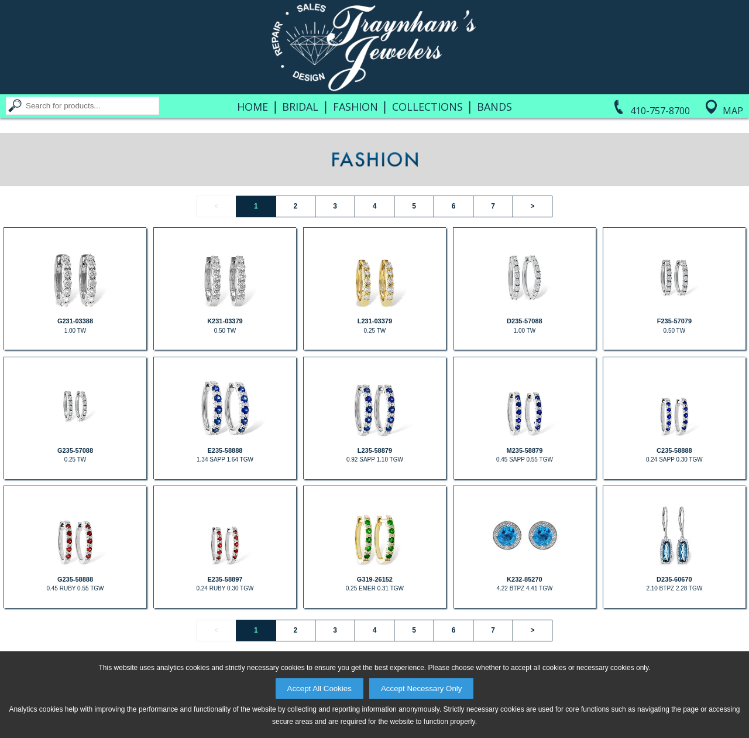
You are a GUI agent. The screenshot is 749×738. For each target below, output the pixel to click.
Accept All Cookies (319, 688)
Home (252, 106)
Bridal (300, 106)
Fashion (355, 106)
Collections (427, 106)
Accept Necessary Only (421, 688)
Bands (494, 106)
